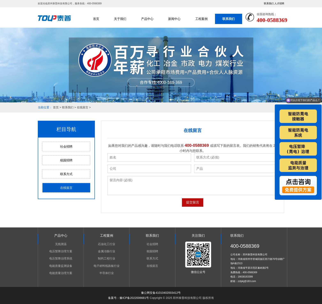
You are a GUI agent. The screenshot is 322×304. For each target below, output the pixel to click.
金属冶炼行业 (106, 251)
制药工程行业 (106, 258)
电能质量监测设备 (60, 265)
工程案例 (201, 19)
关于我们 (120, 19)
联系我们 (269, 3)
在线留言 (82, 107)
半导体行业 (106, 273)
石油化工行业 (106, 244)
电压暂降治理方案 (60, 251)
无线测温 (61, 244)
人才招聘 (279, 3)
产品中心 (147, 19)
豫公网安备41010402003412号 (161, 292)
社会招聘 (66, 146)
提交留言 (192, 202)
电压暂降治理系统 (60, 258)
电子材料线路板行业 (107, 265)
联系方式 (66, 174)
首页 (96, 19)
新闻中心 (174, 19)
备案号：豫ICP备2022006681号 (128, 297)
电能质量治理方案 (60, 273)
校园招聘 (66, 160)
